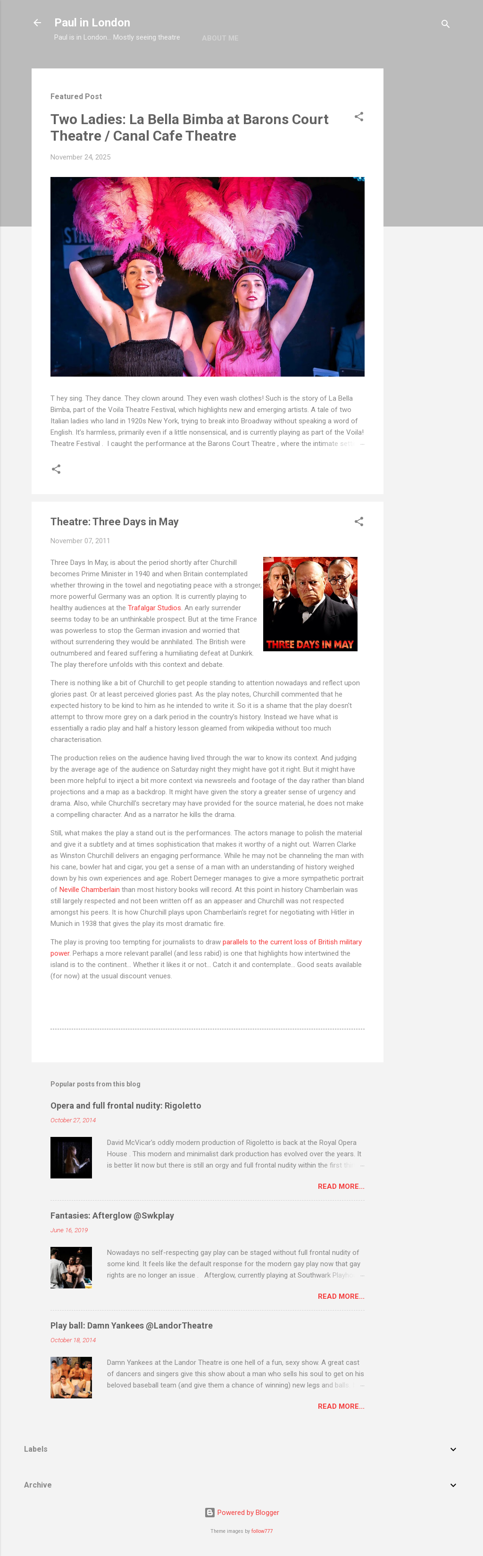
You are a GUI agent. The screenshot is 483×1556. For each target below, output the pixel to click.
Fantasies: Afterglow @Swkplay (112, 1215)
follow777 (262, 1531)
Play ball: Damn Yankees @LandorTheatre (131, 1325)
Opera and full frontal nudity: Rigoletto (125, 1105)
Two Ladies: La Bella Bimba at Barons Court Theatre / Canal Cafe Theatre (189, 127)
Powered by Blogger (241, 1512)
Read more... (341, 1186)
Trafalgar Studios (154, 608)
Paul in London (92, 22)
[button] (359, 118)
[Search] (445, 25)
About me (220, 38)
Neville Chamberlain (89, 889)
